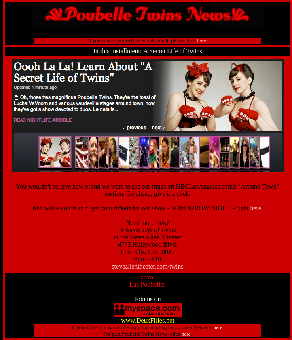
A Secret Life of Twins (172, 51)
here (256, 208)
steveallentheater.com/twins (147, 266)
